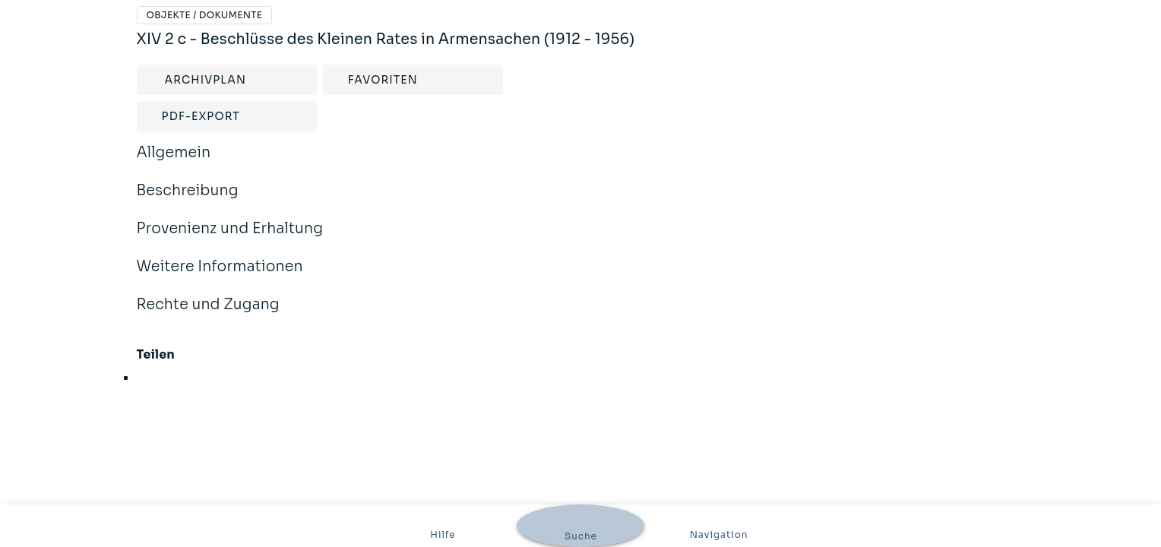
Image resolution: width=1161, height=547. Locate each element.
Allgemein (174, 163)
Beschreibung (188, 201)
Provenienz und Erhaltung (230, 239)
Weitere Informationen (220, 277)
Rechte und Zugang (208, 315)
